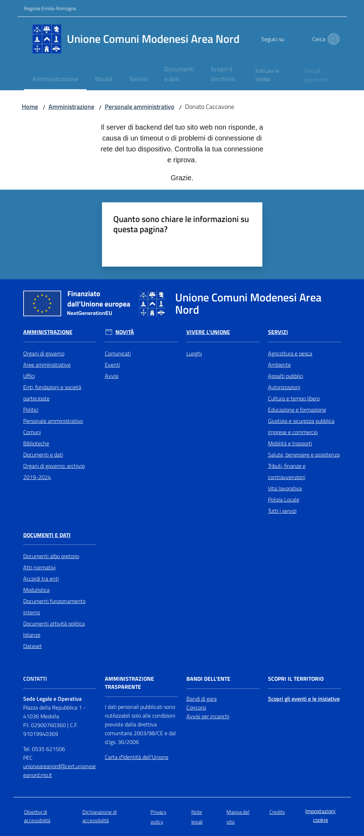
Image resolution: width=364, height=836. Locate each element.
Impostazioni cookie (320, 815)
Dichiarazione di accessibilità (99, 816)
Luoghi (194, 353)
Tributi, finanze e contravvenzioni (287, 471)
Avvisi (112, 376)
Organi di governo (43, 353)
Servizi (278, 332)
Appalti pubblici (285, 376)
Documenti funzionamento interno (54, 606)
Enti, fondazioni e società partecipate (52, 393)
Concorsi (196, 707)
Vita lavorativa (285, 488)
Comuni (32, 432)
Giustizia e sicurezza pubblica (301, 421)
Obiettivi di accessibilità (37, 816)
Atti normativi (39, 567)
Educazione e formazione (297, 409)
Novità (124, 332)
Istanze (31, 635)
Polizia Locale (283, 499)
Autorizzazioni (284, 387)
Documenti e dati (43, 454)
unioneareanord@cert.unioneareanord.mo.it (59, 770)
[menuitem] (55, 79)
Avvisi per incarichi (207, 716)
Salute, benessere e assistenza (304, 454)
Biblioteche (36, 443)
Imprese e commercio (293, 432)
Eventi (112, 364)
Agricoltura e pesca (290, 353)
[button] (332, 39)
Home (30, 106)
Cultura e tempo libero (294, 398)
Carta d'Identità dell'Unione (136, 757)
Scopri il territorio (296, 679)
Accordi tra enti (41, 578)
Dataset (32, 646)
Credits (277, 812)
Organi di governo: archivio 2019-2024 (54, 471)
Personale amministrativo (139, 106)
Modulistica (36, 590)
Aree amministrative (47, 364)
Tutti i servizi (282, 511)
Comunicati (118, 353)
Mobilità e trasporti (290, 443)
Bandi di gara (201, 698)
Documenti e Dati (47, 535)
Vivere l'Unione (208, 332)
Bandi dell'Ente (208, 679)
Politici (30, 409)
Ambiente (279, 364)
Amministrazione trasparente (129, 683)
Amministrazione (71, 106)
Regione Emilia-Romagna (50, 8)
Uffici (29, 376)
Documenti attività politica (54, 623)
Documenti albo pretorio (51, 556)
